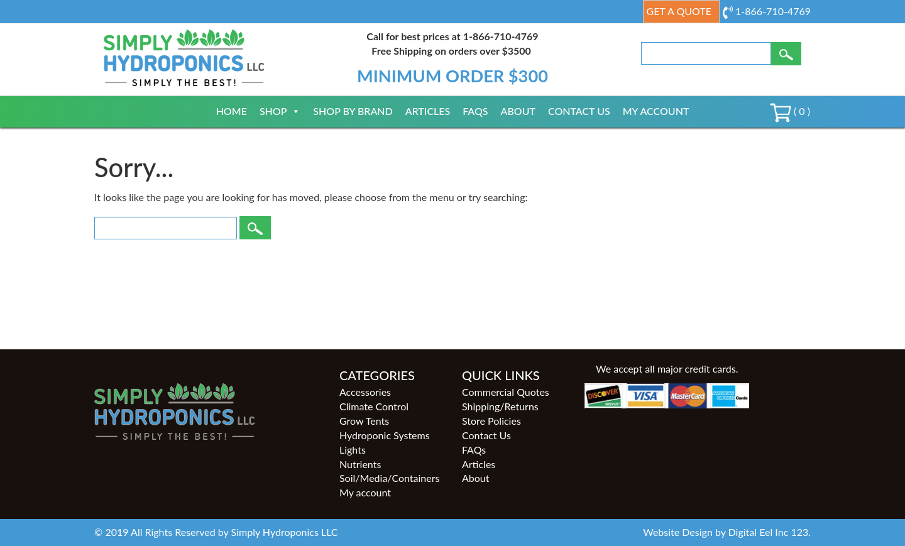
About (518, 111)
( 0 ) (790, 111)
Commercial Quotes (505, 392)
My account (656, 111)
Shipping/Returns (500, 406)
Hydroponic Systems (384, 435)
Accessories (365, 392)
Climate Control (374, 406)
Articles (428, 111)
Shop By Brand (352, 111)
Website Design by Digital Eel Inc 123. (727, 532)
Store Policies (491, 421)
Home (231, 111)
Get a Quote (679, 11)
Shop (280, 111)
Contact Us (579, 111)
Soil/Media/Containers (389, 478)
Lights (352, 450)
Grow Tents (364, 421)
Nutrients (360, 464)
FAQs (475, 111)
